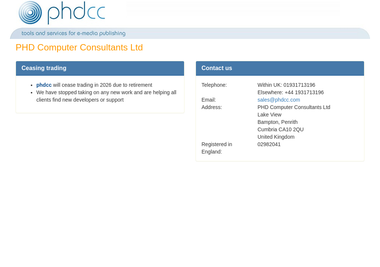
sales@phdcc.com (279, 100)
